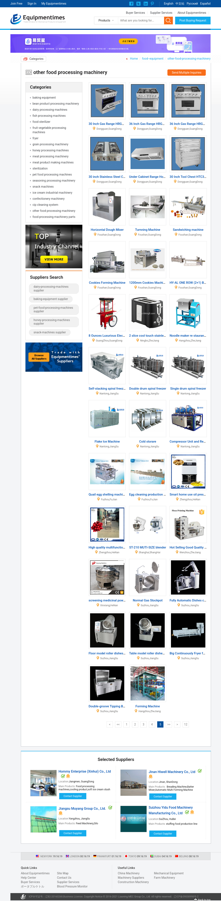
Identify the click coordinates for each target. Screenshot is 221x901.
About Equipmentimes (191, 12)
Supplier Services (161, 12)
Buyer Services (135, 12)
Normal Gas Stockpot (148, 600)
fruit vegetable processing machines (49, 130)
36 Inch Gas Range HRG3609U (191, 124)
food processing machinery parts (54, 216)
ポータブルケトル (32, 886)
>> (168, 724)
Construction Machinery (133, 882)
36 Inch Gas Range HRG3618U (150, 124)
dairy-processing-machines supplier (51, 288)
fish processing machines (49, 115)
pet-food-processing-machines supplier (53, 309)
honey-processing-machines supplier (52, 321)
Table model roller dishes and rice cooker (157, 653)
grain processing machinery (50, 144)
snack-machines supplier (50, 332)
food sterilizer (41, 121)
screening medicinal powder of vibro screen (119, 600)
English (168, 3)
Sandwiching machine (188, 230)
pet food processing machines (52, 174)
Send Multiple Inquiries (186, 72)
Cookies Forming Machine (107, 283)
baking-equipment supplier (51, 299)
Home (134, 58)
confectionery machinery (49, 198)
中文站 (180, 3)
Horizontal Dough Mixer (107, 230)
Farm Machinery (164, 877)
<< (118, 724)
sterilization (40, 168)
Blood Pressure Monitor (72, 886)
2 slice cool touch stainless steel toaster (157, 336)
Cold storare (147, 441)
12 (185, 724)
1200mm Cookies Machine (147, 283)
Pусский (192, 3)
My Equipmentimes (53, 3)
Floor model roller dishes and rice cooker (117, 653)
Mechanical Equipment (169, 873)
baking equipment (44, 97)
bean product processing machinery (56, 103)
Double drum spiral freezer (147, 388)
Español (205, 3)
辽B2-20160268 (54, 896)
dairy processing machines (50, 109)
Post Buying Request (193, 20)
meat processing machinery (50, 156)
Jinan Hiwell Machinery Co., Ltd (172, 772)
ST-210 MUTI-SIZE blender (147, 547)
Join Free (16, 3)
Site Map (62, 873)
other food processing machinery (54, 210)
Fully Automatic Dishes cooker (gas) (195, 600)
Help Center (28, 877)
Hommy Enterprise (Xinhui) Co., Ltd (85, 771)
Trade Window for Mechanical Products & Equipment (44, 22)
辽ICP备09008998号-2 (186, 896)
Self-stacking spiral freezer (107, 388)
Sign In (32, 3)
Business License (73, 896)
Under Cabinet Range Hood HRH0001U (156, 177)
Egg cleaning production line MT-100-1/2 (157, 494)
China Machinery (128, 873)
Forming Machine (148, 706)
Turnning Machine (147, 230)
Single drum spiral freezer (188, 388)
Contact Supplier (73, 796)
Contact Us (64, 877)
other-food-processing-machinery (189, 58)
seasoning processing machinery (54, 180)
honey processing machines (51, 150)
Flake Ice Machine (107, 441)
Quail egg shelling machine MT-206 (113, 494)
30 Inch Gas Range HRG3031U (110, 124)
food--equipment (152, 58)
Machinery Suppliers (131, 877)
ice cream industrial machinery (52, 192)
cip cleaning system (45, 204)
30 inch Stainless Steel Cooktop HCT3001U (119, 177)
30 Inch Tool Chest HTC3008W (191, 177)
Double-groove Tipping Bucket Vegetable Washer (123, 706)
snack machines (43, 186)
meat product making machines (53, 162)
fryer (35, 138)
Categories (36, 58)
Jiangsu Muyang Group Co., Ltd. (82, 809)
